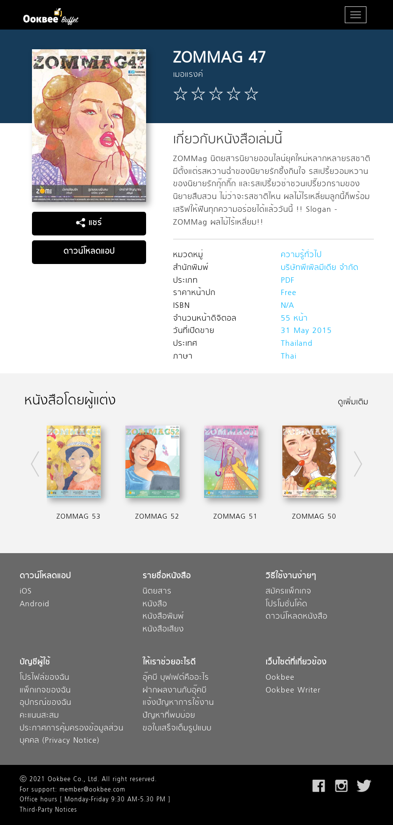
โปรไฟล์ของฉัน (44, 678)
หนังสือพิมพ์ (163, 617)
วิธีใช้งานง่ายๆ (291, 576)
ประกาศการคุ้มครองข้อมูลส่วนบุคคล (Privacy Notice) (71, 735)
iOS (26, 592)
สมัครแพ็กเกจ (288, 592)
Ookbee (280, 678)
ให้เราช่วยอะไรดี (169, 663)
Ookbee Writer (293, 691)
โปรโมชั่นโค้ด (286, 604)
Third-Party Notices (48, 810)
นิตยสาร (157, 592)
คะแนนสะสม (39, 716)
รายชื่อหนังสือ (167, 576)
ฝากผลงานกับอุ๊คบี (175, 691)
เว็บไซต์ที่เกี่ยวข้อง (296, 663)
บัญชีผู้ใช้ (35, 663)
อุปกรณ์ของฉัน (45, 703)
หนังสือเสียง (163, 630)
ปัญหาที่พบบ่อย (169, 716)
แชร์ (89, 223)
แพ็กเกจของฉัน (45, 691)
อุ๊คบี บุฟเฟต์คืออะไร (176, 678)
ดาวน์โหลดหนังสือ (297, 617)
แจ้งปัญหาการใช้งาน (178, 703)
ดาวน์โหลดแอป (89, 251)
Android (35, 604)
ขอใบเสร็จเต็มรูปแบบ (177, 729)
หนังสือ (155, 604)
